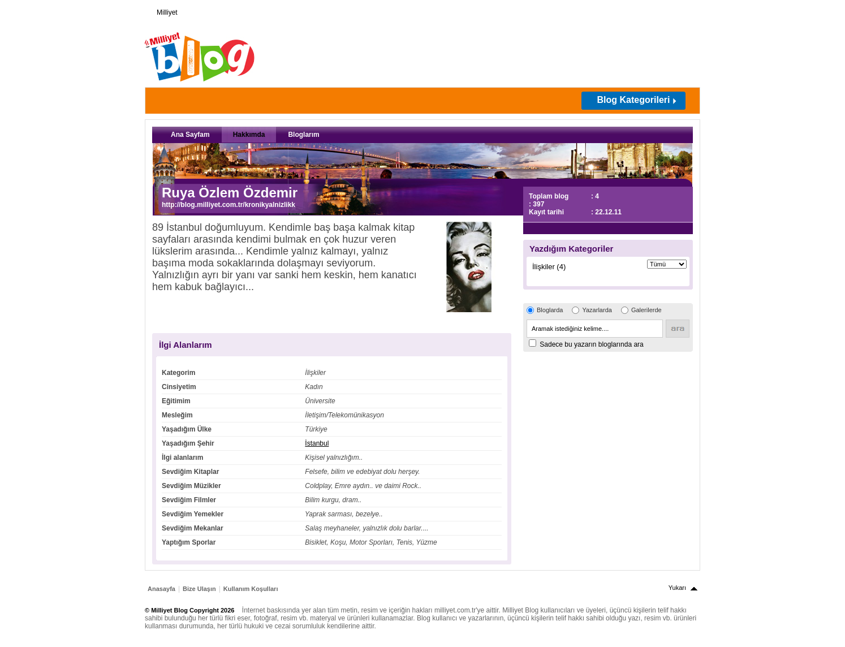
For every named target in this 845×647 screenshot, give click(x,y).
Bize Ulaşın (199, 588)
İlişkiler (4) (549, 266)
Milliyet (163, 10)
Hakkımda (249, 135)
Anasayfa (161, 588)
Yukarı (677, 587)
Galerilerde (646, 310)
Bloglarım (303, 135)
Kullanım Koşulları (250, 588)
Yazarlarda (596, 310)
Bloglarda (550, 310)
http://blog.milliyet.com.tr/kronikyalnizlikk (228, 205)
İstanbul (317, 443)
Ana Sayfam (190, 135)
